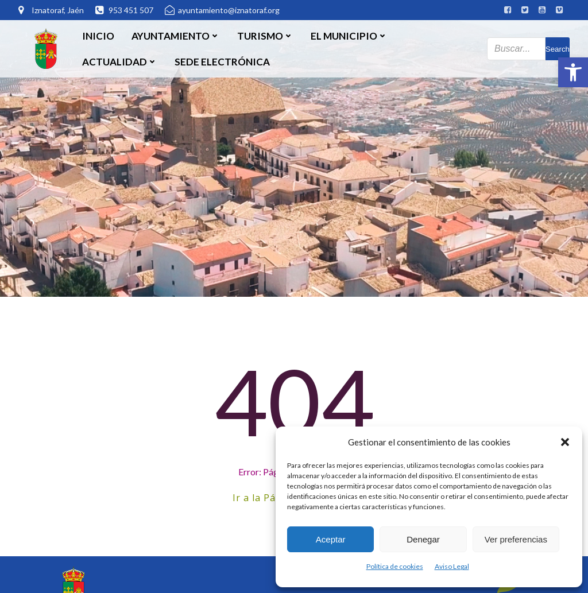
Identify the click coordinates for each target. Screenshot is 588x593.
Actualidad (119, 62)
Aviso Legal (452, 566)
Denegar (423, 539)
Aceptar (331, 539)
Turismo (265, 36)
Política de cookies (394, 566)
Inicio (98, 36)
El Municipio (349, 36)
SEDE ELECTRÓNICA (222, 62)
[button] (573, 72)
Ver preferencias (516, 539)
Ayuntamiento (175, 36)
